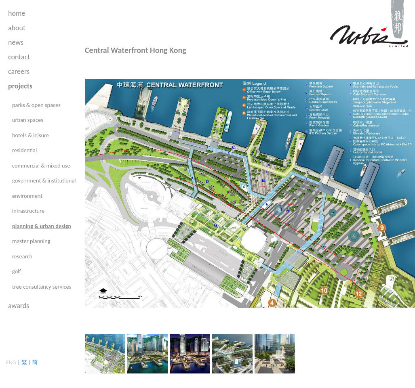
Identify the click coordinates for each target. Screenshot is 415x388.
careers (18, 71)
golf (16, 271)
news (15, 42)
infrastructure (28, 210)
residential (24, 150)
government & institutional (44, 180)
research (22, 256)
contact (19, 56)
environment (27, 195)
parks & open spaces (36, 105)
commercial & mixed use (41, 165)
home (16, 13)
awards (18, 305)
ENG (11, 362)
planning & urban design (41, 226)
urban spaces (27, 120)
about (16, 27)
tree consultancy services (41, 286)
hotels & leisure (30, 135)
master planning (31, 241)
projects (20, 86)
